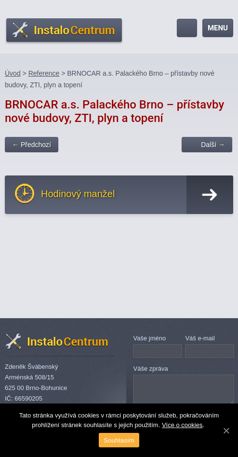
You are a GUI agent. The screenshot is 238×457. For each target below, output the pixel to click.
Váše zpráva (150, 368)
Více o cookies (182, 425)
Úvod (13, 73)
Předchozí (31, 144)
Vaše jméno (149, 338)
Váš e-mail (199, 338)
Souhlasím (119, 440)
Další (213, 144)
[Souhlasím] (226, 430)
